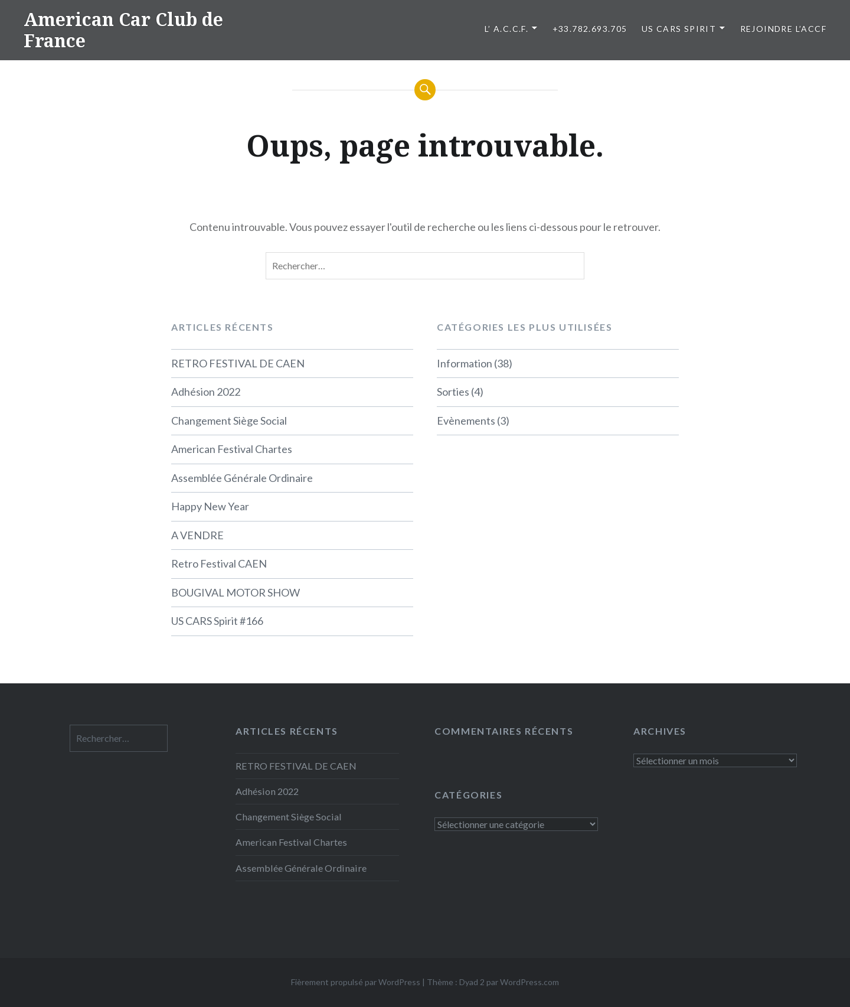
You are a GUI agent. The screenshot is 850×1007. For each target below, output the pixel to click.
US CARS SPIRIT (679, 29)
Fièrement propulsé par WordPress (355, 982)
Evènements (466, 420)
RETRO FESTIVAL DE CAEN (238, 363)
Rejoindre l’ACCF (783, 29)
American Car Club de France (123, 30)
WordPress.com (529, 982)
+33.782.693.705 (589, 29)
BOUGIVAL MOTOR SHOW (235, 592)
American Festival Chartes (231, 448)
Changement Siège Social (229, 420)
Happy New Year (210, 506)
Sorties (453, 391)
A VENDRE (197, 535)
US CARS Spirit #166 (217, 620)
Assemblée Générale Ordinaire (242, 477)
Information (464, 363)
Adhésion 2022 (205, 391)
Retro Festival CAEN (219, 563)
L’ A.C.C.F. (506, 29)
